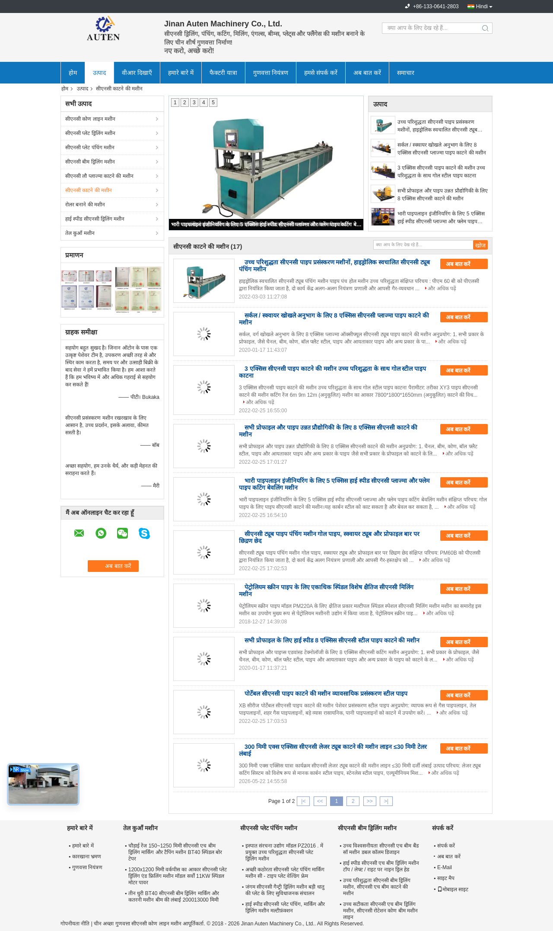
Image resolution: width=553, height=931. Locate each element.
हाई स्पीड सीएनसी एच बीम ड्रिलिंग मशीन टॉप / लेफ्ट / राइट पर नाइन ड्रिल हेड (381, 866)
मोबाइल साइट (452, 889)
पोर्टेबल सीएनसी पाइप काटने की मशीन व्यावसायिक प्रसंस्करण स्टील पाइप (326, 693)
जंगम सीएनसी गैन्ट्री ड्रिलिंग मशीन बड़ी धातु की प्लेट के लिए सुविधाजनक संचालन (284, 890)
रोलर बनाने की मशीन (85, 205)
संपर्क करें (446, 846)
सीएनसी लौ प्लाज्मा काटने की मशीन (99, 176)
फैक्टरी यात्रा (223, 72)
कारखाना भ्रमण (86, 857)
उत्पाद (99, 72)
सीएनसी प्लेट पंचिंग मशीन (89, 147)
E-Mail (444, 867)
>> (370, 801)
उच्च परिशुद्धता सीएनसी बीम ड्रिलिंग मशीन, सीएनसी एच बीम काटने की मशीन (376, 886)
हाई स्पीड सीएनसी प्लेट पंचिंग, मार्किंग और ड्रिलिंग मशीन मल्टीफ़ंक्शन (285, 907)
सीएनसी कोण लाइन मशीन (90, 119)
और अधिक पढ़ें (442, 289)
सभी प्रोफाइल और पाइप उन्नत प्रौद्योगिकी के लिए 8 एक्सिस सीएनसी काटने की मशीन (442, 195)
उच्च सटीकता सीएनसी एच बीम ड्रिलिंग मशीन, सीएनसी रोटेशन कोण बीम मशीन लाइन (380, 910)
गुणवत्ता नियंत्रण (271, 72)
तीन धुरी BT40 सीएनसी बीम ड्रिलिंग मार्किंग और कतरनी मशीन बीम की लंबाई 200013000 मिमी (173, 896)
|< (303, 801)
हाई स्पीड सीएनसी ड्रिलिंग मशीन (94, 219)
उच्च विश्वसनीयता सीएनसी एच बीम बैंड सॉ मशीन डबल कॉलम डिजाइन (381, 849)
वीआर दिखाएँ (137, 72)
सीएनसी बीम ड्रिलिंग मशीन (90, 162)
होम (73, 72)
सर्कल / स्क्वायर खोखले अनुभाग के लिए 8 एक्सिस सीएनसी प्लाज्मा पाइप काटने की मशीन (441, 149)
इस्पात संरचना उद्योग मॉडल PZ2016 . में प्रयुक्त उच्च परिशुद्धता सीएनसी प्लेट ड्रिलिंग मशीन (284, 852)
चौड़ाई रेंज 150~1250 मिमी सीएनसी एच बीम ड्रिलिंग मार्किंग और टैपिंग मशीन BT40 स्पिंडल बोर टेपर (175, 852)
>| (386, 801)
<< (320, 801)
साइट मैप (445, 878)
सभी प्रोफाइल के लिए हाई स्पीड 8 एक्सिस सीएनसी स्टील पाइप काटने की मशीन (332, 640)
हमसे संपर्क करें (320, 72)
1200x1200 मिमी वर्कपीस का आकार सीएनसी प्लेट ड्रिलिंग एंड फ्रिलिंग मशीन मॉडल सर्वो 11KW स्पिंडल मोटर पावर (177, 876)
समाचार (405, 72)
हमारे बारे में (181, 72)
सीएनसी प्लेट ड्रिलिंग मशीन (90, 133)
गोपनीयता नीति (74, 924)
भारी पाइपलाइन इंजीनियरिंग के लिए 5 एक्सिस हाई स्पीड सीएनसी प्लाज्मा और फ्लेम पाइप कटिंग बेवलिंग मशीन (266, 225)
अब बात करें (367, 72)
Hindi (482, 6)
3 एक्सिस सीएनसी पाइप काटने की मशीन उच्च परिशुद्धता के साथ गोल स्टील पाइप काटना (441, 172)
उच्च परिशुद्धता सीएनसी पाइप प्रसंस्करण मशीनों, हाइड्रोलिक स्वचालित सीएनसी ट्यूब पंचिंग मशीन (437, 126)
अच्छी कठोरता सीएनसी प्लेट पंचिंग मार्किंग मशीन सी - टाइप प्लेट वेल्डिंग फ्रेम (285, 873)
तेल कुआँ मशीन (80, 233)
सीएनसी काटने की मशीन (88, 190)
